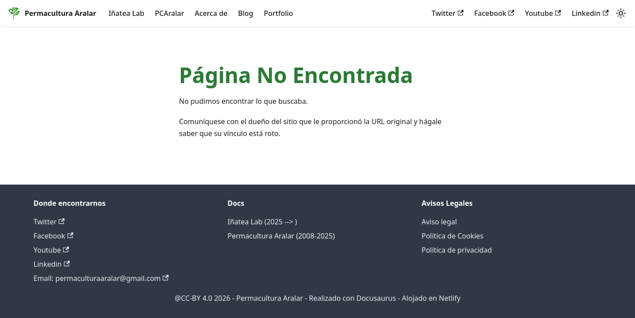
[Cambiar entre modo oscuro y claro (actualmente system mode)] (621, 13)
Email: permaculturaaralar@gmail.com (101, 278)
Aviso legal (439, 222)
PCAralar (169, 13)
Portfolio (278, 13)
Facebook (494, 13)
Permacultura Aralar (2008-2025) (281, 236)
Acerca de (211, 13)
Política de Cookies (452, 236)
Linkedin (590, 13)
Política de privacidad (457, 250)
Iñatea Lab (126, 13)
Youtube (543, 13)
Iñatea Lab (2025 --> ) (262, 222)
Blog (245, 13)
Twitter (447, 13)
